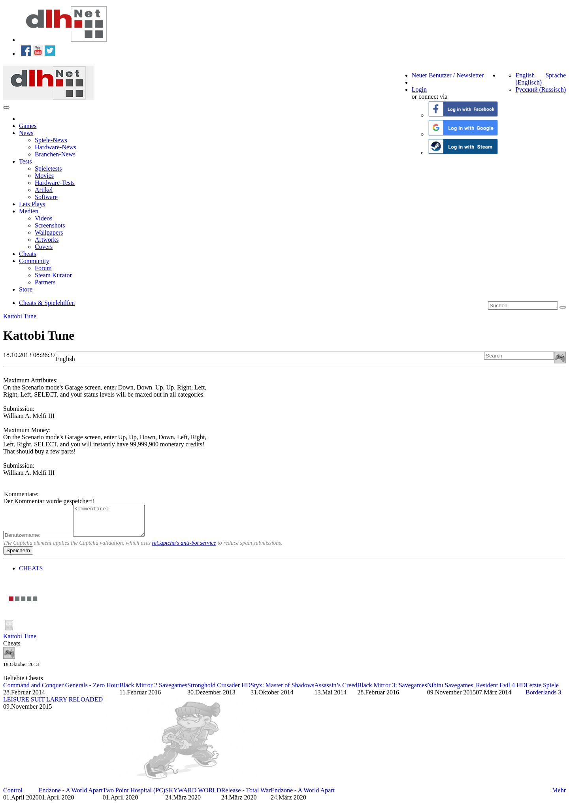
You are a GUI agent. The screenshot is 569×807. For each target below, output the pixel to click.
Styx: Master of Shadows (282, 691)
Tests (25, 161)
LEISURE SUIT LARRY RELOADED (53, 705)
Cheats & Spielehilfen (47, 302)
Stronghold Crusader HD (219, 691)
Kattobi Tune (19, 316)
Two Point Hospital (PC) (134, 796)
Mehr (559, 796)
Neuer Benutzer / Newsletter (448, 75)
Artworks (46, 239)
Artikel (44, 189)
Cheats (27, 253)
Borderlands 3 (543, 698)
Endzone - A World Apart (71, 796)
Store (25, 289)
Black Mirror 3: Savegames (392, 691)
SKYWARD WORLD (193, 796)
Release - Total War (246, 796)
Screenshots (50, 225)
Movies (44, 175)
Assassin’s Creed (335, 691)
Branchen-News (55, 154)
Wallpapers (49, 232)
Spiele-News (51, 140)
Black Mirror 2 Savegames (153, 691)
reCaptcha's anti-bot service (184, 549)
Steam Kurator (53, 275)
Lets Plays (32, 204)
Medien (28, 211)
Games (27, 125)
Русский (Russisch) (540, 89)
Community (34, 261)
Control (13, 796)
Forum (43, 268)
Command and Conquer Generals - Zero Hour (61, 691)
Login (419, 89)
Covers (44, 246)
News (26, 133)
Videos (43, 218)
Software (46, 197)
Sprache (555, 75)
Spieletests (48, 168)
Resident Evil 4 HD (501, 691)
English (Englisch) (528, 79)
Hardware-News (55, 147)
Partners (45, 282)
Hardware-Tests (55, 182)
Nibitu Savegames (450, 691)
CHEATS (31, 574)
